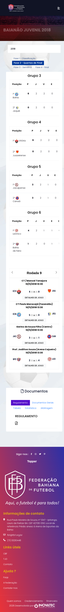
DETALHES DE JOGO (34, 297)
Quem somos (14, 601)
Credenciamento (34, 601)
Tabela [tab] (17, 408)
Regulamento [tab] (20, 402)
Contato (7, 564)
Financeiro (51, 601)
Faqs (5, 577)
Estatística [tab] (30, 408)
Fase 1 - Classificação (25, 58)
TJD (5, 559)
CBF (5, 553)
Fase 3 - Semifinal (23, 67)
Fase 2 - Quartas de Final (28, 62)
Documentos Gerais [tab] (43, 402)
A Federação (10, 582)
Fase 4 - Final (42, 67)
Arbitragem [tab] (47, 408)
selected (34, 49)
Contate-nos (10, 588)
